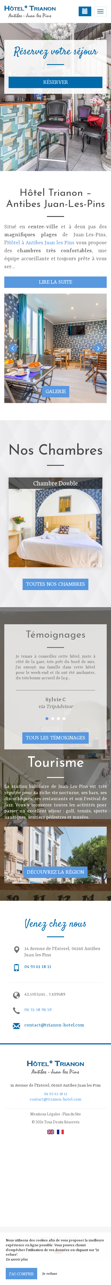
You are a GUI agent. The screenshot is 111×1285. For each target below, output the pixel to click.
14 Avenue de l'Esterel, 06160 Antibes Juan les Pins (55, 1085)
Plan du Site (71, 1114)
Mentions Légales (45, 1114)
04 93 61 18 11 (37, 966)
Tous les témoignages (55, 737)
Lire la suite (55, 281)
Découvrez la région (55, 871)
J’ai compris (21, 1273)
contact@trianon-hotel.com (54, 1025)
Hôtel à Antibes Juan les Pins (40, 243)
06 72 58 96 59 (37, 1009)
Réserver (55, 81)
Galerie (55, 391)
